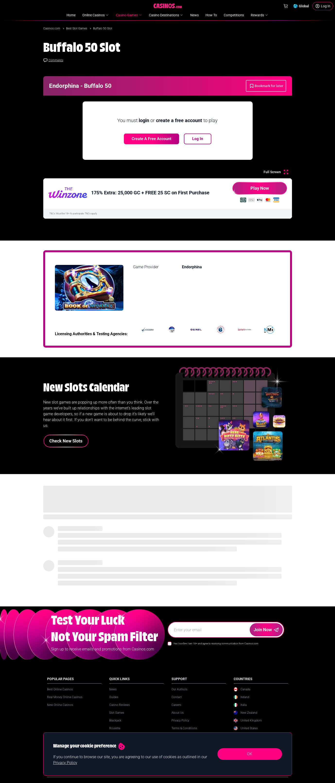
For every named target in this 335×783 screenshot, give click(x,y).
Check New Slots (65, 440)
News (113, 689)
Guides (113, 697)
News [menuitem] (194, 15)
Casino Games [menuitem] (129, 15)
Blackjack (115, 720)
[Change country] (301, 6)
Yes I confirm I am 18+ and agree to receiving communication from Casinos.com (215, 643)
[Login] (322, 6)
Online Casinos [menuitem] (95, 15)
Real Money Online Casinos (64, 697)
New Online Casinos (60, 705)
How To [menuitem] (211, 15)
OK (249, 754)
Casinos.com (52, 28)
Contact (177, 697)
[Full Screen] (276, 172)
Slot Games (116, 712)
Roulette (114, 728)
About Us (178, 712)
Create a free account (151, 138)
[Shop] (286, 6)
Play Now (250, 190)
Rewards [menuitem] (259, 15)
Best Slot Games (77, 28)
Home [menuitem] (71, 15)
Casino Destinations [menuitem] (166, 15)
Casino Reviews (119, 705)
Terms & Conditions (184, 728)
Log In (197, 138)
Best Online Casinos (60, 689)
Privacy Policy (180, 720)
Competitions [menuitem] (234, 15)
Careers (176, 705)
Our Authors (179, 689)
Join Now (266, 629)
